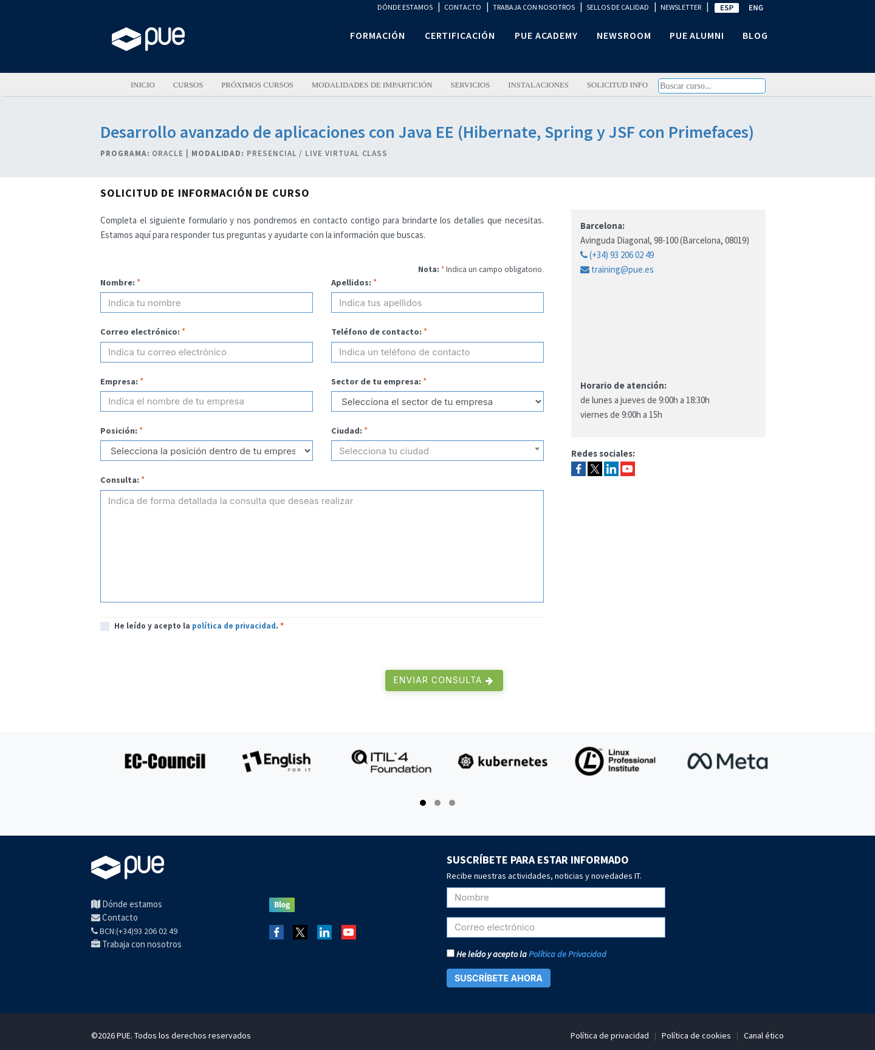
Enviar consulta (443, 680)
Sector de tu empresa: (376, 381)
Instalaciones (538, 85)
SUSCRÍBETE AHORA (499, 978)
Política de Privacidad (567, 954)
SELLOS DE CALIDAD (617, 7)
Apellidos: (351, 282)
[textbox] (437, 455)
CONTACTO (462, 7)
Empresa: (119, 381)
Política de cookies (696, 1035)
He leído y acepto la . (199, 626)
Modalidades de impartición (372, 85)
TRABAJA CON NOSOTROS (534, 7)
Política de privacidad (610, 1035)
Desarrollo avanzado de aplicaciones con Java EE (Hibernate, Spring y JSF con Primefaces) (427, 132)
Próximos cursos (257, 85)
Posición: (118, 430)
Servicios (470, 85)
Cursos (188, 85)
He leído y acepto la (526, 954)
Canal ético (764, 1035)
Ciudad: (346, 430)
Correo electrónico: (140, 331)
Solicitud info (617, 85)
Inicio (143, 85)
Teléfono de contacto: (376, 331)
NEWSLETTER (681, 7)
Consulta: (119, 479)
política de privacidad (234, 626)
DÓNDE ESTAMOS (405, 7)
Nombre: (117, 282)
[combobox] (437, 450)
